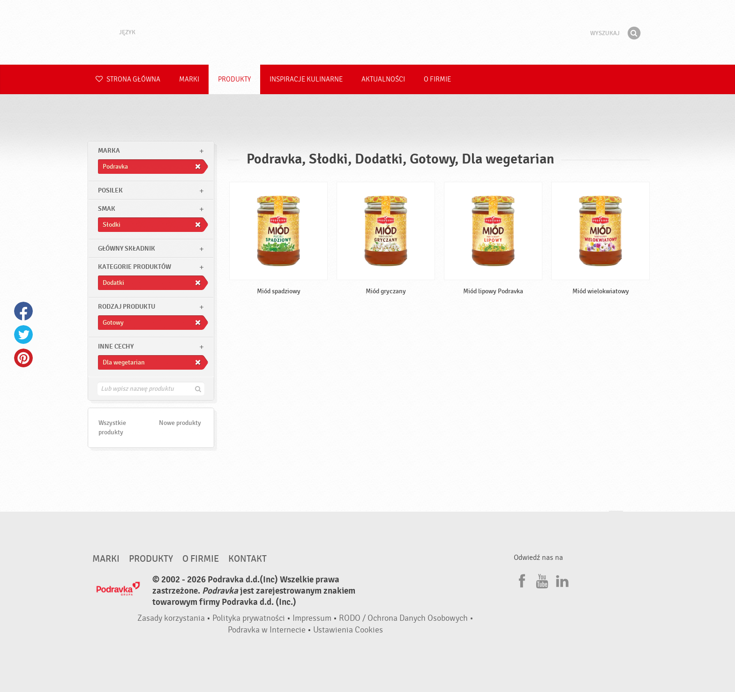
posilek (110, 190)
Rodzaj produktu (126, 307)
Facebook (23, 311)
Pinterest (23, 358)
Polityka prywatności (248, 618)
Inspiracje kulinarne (306, 79)
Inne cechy (116, 346)
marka (109, 151)
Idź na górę (616, 520)
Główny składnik (126, 249)
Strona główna (128, 79)
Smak (106, 209)
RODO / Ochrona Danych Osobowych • (406, 618)
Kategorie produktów (134, 267)
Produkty (234, 79)
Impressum (311, 618)
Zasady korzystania (171, 618)
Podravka (367, 32)
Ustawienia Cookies (348, 630)
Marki (189, 79)
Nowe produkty (180, 423)
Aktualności (383, 79)
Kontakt (247, 559)
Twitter (23, 334)
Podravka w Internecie (267, 630)
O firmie (437, 79)
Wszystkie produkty (112, 427)
